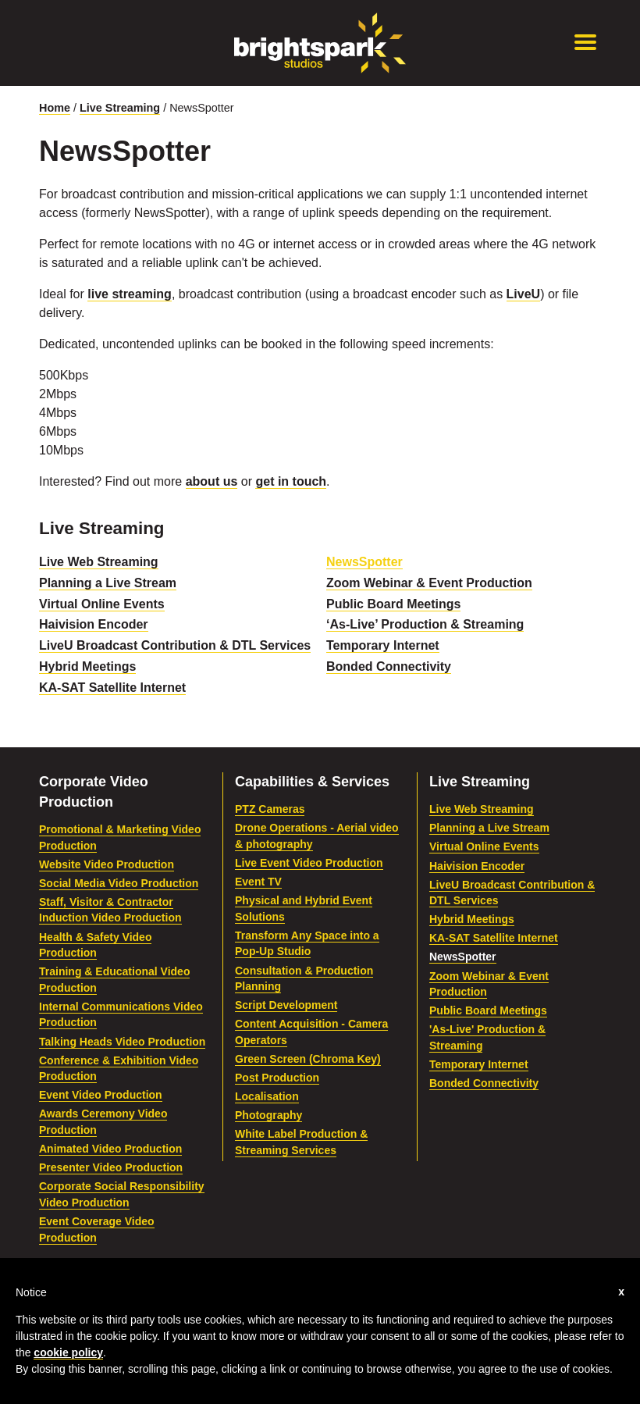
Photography (268, 1115)
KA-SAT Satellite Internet (112, 687)
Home (54, 108)
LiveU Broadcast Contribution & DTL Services (175, 645)
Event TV (258, 881)
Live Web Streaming (98, 561)
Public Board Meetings (393, 604)
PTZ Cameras (269, 809)
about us (212, 481)
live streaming (129, 294)
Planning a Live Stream (107, 583)
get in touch (290, 481)
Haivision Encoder (93, 624)
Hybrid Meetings (87, 666)
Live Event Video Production (309, 863)
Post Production (277, 1077)
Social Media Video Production (118, 883)
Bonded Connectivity (388, 666)
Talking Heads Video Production (122, 1041)
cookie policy (68, 1352)
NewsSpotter (364, 561)
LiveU (524, 294)
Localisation (267, 1096)
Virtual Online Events (102, 604)
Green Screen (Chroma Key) (308, 1059)
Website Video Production (106, 864)
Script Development (286, 1005)
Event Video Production (100, 1095)
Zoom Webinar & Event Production (429, 583)
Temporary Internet (382, 645)
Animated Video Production (110, 1148)
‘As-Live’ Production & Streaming (425, 624)
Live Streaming (120, 108)
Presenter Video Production (111, 1167)
